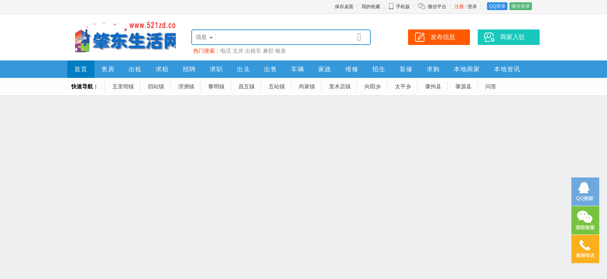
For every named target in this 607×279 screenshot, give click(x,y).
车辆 (297, 69)
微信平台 (437, 6)
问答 (490, 86)
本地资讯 (507, 69)
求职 (216, 69)
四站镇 (156, 86)
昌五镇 (246, 86)
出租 (135, 69)
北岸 (238, 51)
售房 (108, 69)
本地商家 (467, 69)
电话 (225, 51)
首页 (80, 69)
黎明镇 (216, 86)
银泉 (280, 51)
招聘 (189, 69)
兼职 (268, 51)
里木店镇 (340, 86)
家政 (324, 69)
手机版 (399, 6)
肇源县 (463, 86)
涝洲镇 (186, 86)
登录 (472, 6)
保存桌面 (344, 6)
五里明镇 (123, 86)
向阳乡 (373, 86)
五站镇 (277, 86)
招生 (379, 69)
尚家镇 (307, 86)
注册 (459, 6)
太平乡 (403, 86)
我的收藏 (371, 6)
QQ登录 (497, 6)
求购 (433, 69)
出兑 (243, 69)
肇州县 (433, 86)
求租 (162, 69)
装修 (406, 69)
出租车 (253, 51)
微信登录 (520, 6)
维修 (351, 69)
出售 (270, 69)
